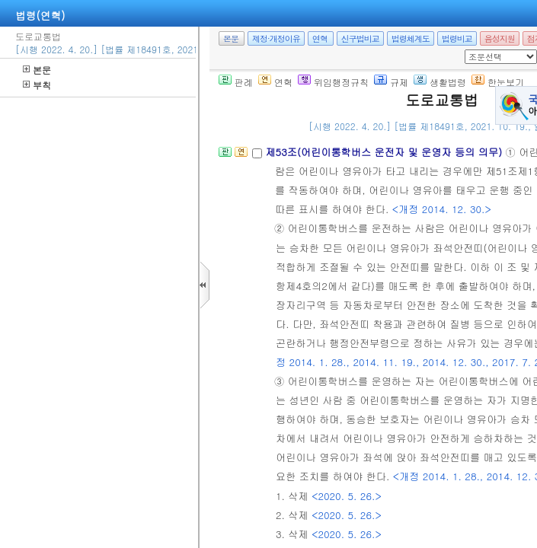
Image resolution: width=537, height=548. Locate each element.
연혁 (320, 38)
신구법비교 (360, 38)
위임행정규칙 (333, 81)
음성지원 (499, 38)
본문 (37, 69)
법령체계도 (411, 38)
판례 (236, 81)
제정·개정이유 (276, 38)
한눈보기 (497, 81)
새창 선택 (470, 49)
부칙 (37, 84)
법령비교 (457, 38)
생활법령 (440, 81)
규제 (391, 81)
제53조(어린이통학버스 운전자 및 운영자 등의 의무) (385, 152)
